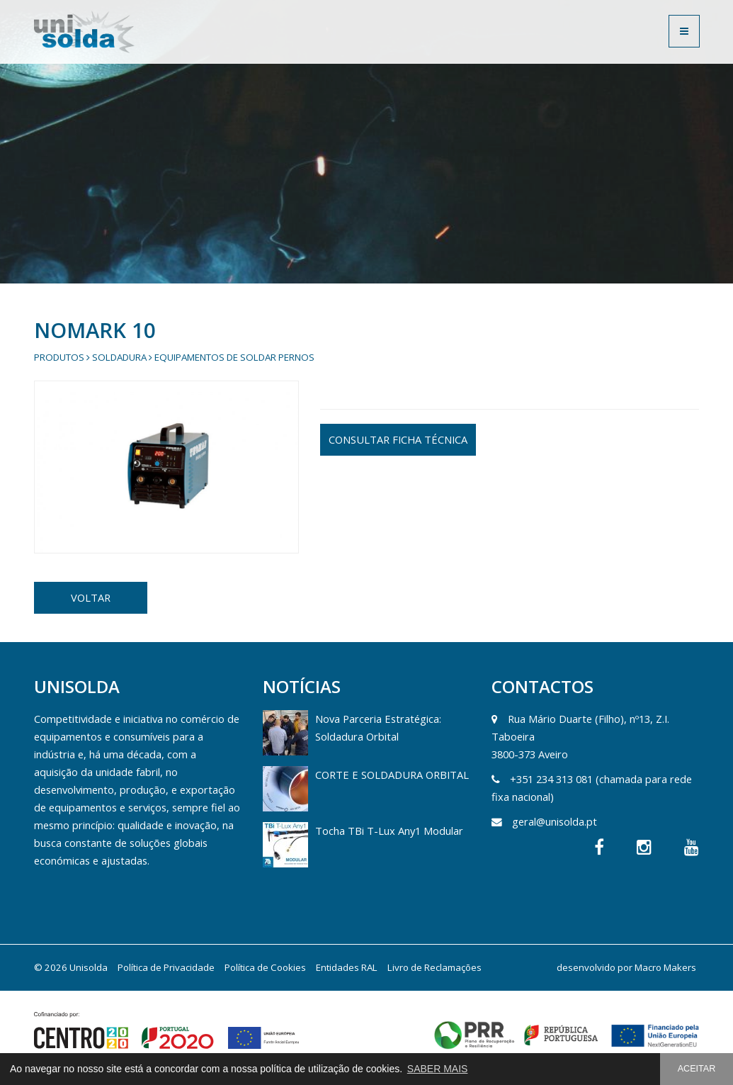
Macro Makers (665, 967)
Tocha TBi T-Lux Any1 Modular (389, 830)
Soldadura (119, 357)
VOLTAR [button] (90, 597)
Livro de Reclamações (434, 967)
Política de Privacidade (166, 967)
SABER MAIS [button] (437, 1068)
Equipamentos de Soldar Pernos (234, 357)
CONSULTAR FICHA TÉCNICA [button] (398, 439)
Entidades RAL (346, 967)
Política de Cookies (265, 967)
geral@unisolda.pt (554, 821)
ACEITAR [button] (697, 1069)
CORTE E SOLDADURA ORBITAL (392, 775)
